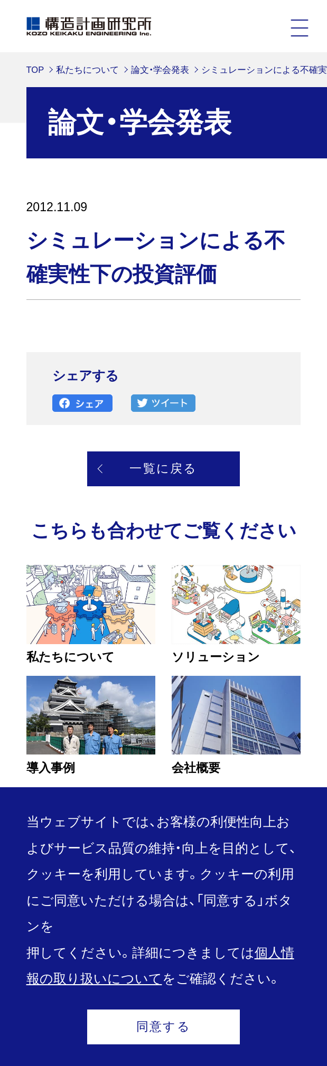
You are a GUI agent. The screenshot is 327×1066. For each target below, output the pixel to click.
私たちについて (87, 69)
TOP (35, 69)
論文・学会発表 (160, 69)
